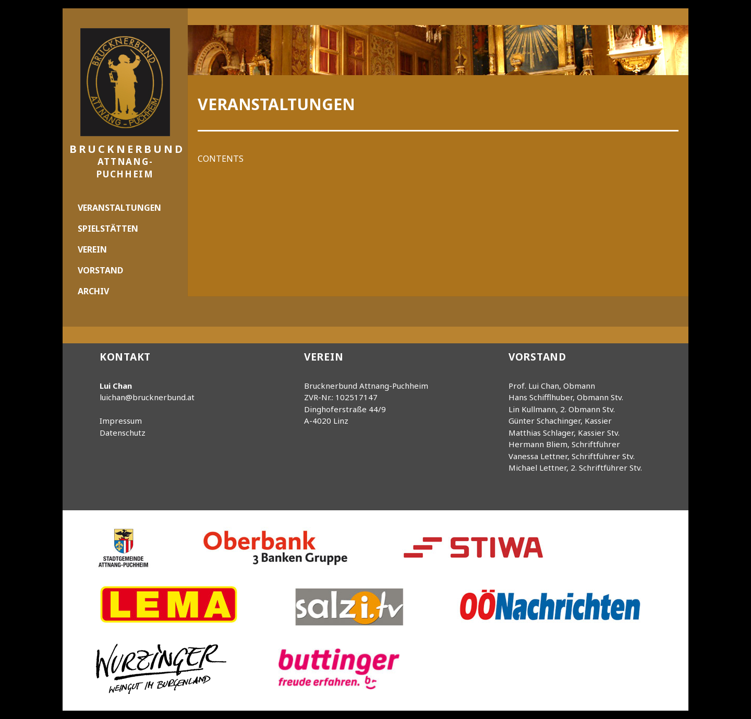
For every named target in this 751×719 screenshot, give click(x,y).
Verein (92, 249)
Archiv (93, 291)
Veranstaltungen (119, 207)
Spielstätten (108, 228)
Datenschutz (123, 432)
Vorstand (100, 270)
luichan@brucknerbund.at (147, 397)
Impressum (121, 420)
